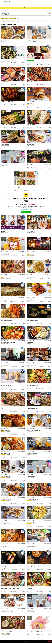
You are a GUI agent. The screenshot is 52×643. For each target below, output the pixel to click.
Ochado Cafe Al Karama (6, 364)
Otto (2, 408)
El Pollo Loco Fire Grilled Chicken (8, 124)
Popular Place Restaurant (6, 81)
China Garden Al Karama (32, 320)
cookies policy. (3, 641)
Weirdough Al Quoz (31, 522)
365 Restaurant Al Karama (32, 364)
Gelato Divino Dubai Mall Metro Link (35, 631)
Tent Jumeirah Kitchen (32, 40)
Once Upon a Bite (30, 253)
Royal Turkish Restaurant (32, 385)
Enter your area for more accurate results (26, 7)
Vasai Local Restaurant (6, 276)
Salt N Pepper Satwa (5, 453)
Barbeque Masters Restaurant (33, 430)
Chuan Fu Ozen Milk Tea (6, 385)
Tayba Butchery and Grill (32, 499)
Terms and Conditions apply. (26, 209)
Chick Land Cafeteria (5, 430)
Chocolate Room (4, 522)
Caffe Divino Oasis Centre (32, 408)
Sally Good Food (30, 144)
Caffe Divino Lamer (31, 476)
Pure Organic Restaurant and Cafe (8, 60)
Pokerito (29, 545)
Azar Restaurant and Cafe (6, 631)
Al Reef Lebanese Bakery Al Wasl (8, 299)
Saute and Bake (4, 610)
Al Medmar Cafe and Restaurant (34, 61)
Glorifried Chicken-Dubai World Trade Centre (11, 545)
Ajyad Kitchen (4, 40)
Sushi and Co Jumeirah (6, 566)
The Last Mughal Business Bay (33, 566)
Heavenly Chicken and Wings (7, 101)
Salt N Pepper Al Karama (6, 320)
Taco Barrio (29, 588)
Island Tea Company (5, 476)
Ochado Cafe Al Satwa (32, 453)
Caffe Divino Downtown (32, 610)
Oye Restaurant (30, 299)
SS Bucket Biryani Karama (32, 276)
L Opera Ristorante (5, 144)
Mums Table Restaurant (32, 81)
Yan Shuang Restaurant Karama (8, 342)
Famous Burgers (30, 103)
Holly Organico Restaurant (7, 499)
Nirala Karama (30, 342)
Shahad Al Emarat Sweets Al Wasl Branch (10, 588)
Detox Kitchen (17, 187)
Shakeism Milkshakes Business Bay (34, 166)
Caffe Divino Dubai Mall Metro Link (8, 164)
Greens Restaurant (31, 231)
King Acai (3, 231)
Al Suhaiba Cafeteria (31, 124)
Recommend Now (26, 211)
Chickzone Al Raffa (5, 253)
